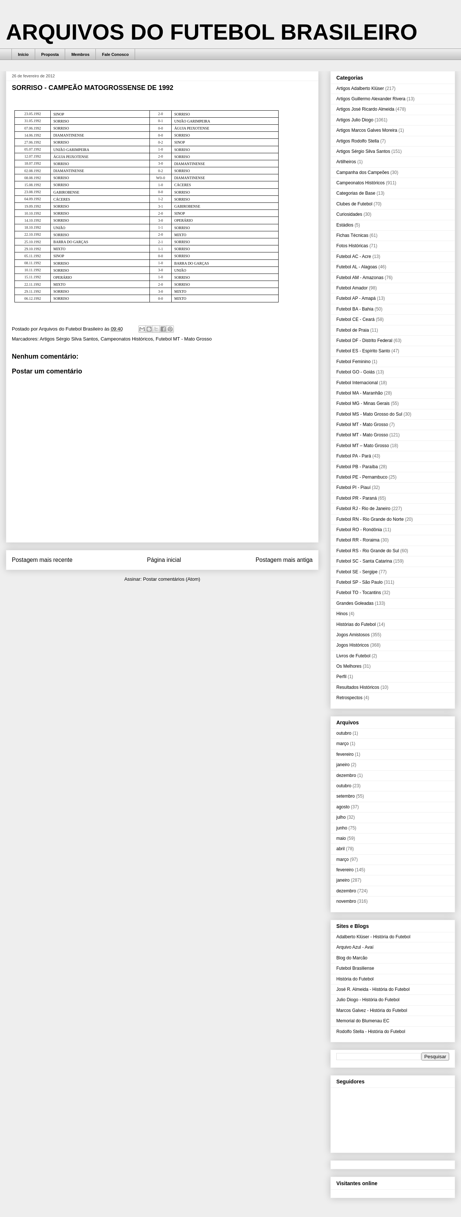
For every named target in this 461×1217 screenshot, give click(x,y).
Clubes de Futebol (354, 204)
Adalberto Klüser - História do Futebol (373, 936)
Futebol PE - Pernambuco (361, 477)
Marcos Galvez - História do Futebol (371, 1010)
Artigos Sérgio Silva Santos (69, 339)
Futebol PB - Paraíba (357, 466)
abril (340, 848)
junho (341, 828)
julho (341, 817)
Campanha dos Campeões (362, 172)
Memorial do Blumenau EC (362, 1020)
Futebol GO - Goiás (355, 372)
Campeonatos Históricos (127, 339)
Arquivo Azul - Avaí (355, 947)
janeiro (343, 764)
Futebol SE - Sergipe (356, 571)
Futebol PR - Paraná (356, 498)
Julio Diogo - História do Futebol (368, 999)
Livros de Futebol (353, 655)
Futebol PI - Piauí (353, 487)
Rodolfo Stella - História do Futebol (370, 1031)
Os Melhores (348, 666)
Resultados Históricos (357, 687)
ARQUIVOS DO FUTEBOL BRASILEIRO (211, 32)
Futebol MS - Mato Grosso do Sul (369, 414)
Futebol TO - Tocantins (358, 592)
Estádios (344, 225)
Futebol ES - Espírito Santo (363, 350)
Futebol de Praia (352, 330)
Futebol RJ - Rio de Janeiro (363, 508)
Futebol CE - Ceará (355, 319)
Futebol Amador (352, 288)
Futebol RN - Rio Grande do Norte (370, 519)
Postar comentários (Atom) (171, 579)
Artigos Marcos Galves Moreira (366, 130)
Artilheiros (346, 161)
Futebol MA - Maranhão (359, 393)
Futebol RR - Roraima (358, 540)
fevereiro (345, 754)
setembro (345, 796)
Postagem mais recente (42, 560)
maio (341, 838)
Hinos (342, 613)
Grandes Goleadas (355, 603)
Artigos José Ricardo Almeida (365, 109)
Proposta (50, 54)
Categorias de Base (355, 193)
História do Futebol (355, 979)
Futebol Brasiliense (355, 968)
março (342, 743)
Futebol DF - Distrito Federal (364, 340)
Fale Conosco (115, 54)
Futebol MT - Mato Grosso (184, 339)
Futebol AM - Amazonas (359, 277)
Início (23, 54)
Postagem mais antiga (284, 560)
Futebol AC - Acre (353, 256)
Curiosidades (349, 214)
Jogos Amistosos (353, 634)
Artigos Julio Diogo (354, 120)
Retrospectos (349, 697)
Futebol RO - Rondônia (359, 529)
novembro (346, 901)
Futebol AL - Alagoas (356, 266)
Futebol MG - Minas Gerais (363, 403)
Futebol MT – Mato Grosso (362, 445)
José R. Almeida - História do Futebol (373, 989)
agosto (343, 806)
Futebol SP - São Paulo (359, 582)
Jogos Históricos (352, 645)
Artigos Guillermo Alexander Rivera (371, 98)
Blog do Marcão (351, 957)
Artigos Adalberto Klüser (360, 88)
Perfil (341, 676)
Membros (80, 54)
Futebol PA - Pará (353, 456)
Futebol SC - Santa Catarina (364, 561)
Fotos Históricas (352, 245)
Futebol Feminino (353, 361)
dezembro (346, 775)
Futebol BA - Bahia (354, 309)
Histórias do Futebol (356, 624)
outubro (343, 733)
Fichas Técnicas (352, 235)
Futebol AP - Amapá (356, 298)
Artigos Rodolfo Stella (357, 141)
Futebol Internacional (357, 382)
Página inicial (164, 560)
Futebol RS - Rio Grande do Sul (367, 550)
